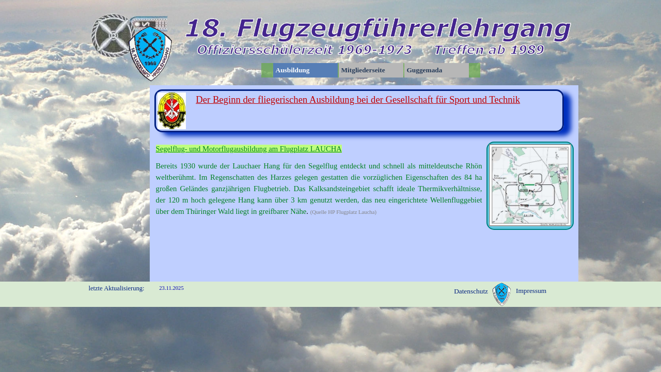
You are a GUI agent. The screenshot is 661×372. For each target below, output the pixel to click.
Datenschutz (471, 291)
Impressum (531, 291)
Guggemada (425, 70)
